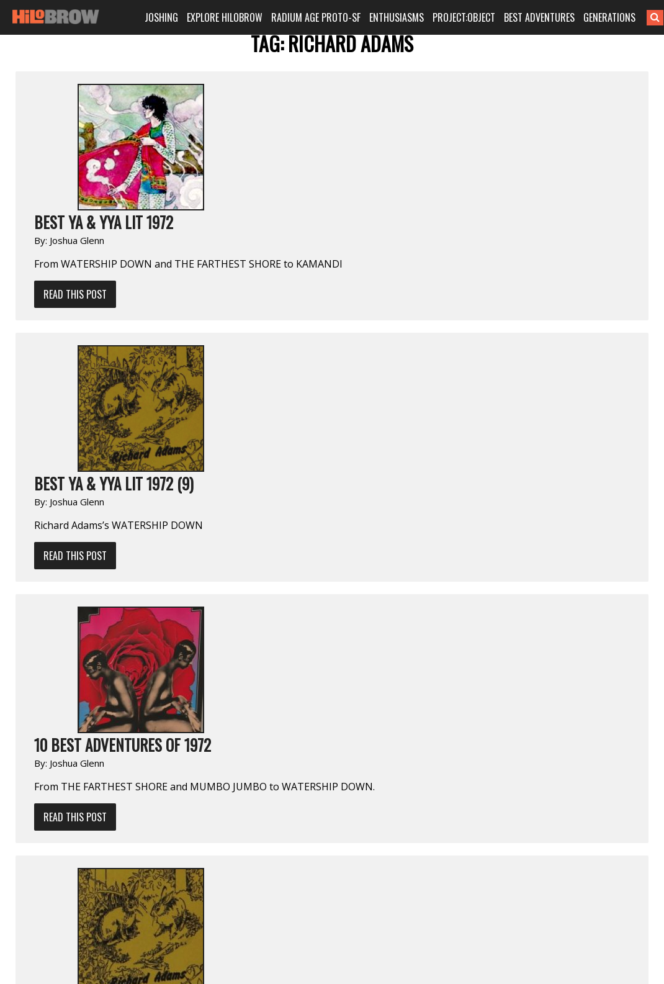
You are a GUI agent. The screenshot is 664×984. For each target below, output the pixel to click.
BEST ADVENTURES (539, 17)
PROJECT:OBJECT (464, 17)
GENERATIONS (609, 17)
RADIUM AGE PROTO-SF (316, 17)
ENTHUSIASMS (396, 17)
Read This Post (75, 294)
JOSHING (161, 17)
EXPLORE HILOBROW (224, 17)
